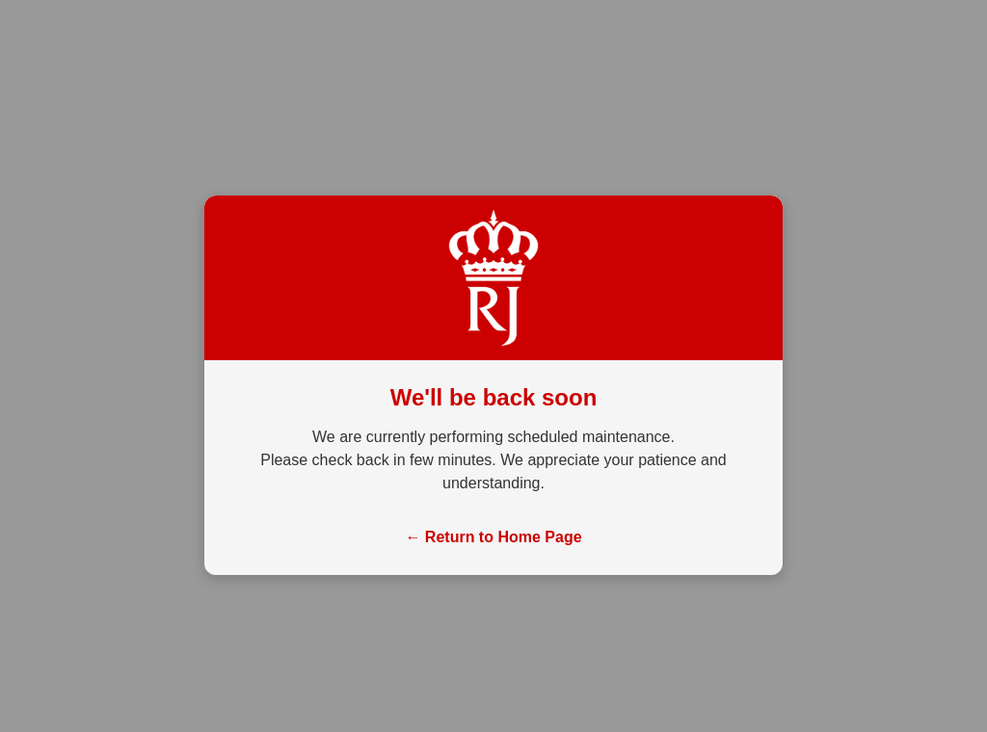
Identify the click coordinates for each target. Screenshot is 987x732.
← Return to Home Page (493, 537)
